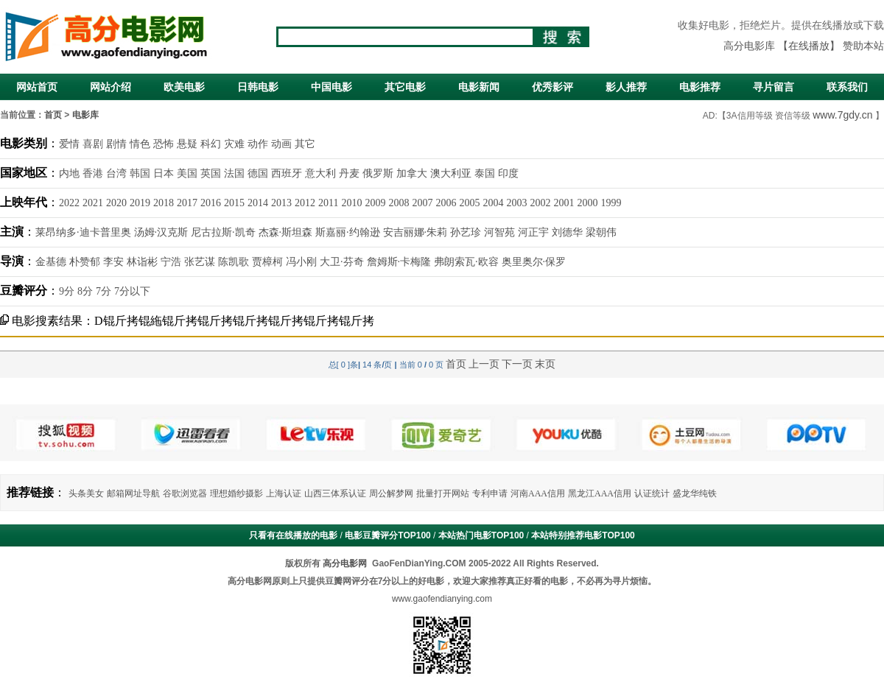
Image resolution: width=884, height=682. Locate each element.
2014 (258, 202)
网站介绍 (110, 87)
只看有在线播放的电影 (293, 535)
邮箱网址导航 (133, 493)
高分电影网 (345, 563)
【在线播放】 (809, 46)
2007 (422, 202)
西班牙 (286, 173)
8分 (85, 291)
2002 (540, 202)
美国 (187, 173)
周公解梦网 (391, 493)
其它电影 (405, 87)
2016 (210, 202)
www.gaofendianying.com (442, 599)
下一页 (517, 364)
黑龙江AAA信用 (599, 493)
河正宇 (533, 232)
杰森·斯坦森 (286, 232)
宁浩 (171, 261)
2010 (351, 202)
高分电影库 (749, 46)
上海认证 (283, 493)
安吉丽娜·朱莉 (415, 232)
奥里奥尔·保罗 (534, 261)
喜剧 (93, 144)
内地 (69, 173)
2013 (281, 202)
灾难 (234, 144)
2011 (328, 202)
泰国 (484, 173)
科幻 (210, 144)
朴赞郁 (84, 261)
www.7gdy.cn (842, 115)
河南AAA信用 (538, 493)
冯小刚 (301, 261)
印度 (508, 173)
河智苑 (499, 232)
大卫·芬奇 (342, 261)
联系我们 (847, 87)
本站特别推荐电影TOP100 (582, 535)
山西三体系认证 (335, 493)
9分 (66, 291)
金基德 (50, 261)
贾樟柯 (267, 261)
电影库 (85, 115)
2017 (187, 202)
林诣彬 (142, 261)
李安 (113, 261)
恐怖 (163, 144)
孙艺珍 (465, 232)
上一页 (484, 364)
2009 (375, 202)
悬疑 (187, 144)
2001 (563, 202)
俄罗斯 (377, 173)
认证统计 (652, 493)
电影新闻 (478, 87)
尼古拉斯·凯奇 (223, 232)
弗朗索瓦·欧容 (466, 261)
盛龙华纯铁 (695, 493)
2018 (163, 202)
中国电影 (331, 87)
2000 (587, 202)
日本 (163, 173)
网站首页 (36, 87)
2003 (516, 202)
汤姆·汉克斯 (161, 232)
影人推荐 (626, 87)
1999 (610, 202)
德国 (258, 173)
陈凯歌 (233, 261)
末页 (545, 364)
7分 (103, 291)
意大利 (320, 173)
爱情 (69, 144)
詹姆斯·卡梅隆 (399, 261)
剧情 (116, 144)
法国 (234, 173)
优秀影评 (552, 87)
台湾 (116, 173)
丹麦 (349, 173)
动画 (281, 144)
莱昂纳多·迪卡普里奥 (83, 232)
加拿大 (411, 173)
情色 (140, 144)
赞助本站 (863, 46)
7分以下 (132, 291)
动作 (258, 144)
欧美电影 (184, 87)
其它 (305, 144)
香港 (93, 173)
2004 (493, 202)
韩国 (140, 173)
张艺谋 (199, 261)
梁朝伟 (601, 232)
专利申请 (490, 493)
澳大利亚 (450, 173)
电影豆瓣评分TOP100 (387, 535)
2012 (305, 202)
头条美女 (86, 493)
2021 (93, 202)
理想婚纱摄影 (236, 493)
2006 (445, 202)
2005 (469, 202)
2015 (234, 202)
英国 (210, 173)
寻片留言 (773, 87)
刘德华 (567, 232)
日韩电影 (257, 87)
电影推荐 (699, 87)
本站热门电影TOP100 (481, 535)
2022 (69, 202)
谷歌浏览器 (185, 493)
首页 (53, 115)
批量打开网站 (442, 493)
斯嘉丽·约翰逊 (347, 232)
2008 (398, 202)
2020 (116, 202)
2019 (140, 202)
